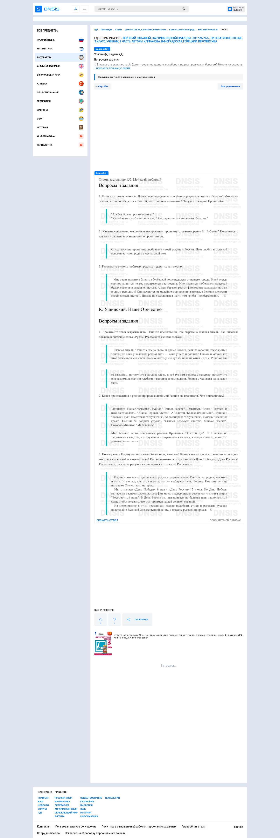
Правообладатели (194, 826)
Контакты (43, 826)
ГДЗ (40, 812)
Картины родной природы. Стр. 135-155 (180, 38)
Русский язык (60, 39)
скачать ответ (107, 520)
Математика (60, 48)
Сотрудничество (48, 833)
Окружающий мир (60, 74)
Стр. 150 (103, 86)
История (60, 127)
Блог (41, 801)
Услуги (42, 809)
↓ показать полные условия (112, 68)
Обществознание (60, 92)
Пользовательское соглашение (75, 826)
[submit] (184, 9)
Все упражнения (230, 86)
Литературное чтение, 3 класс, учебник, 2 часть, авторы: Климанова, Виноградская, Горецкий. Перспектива (168, 40)
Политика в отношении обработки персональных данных (139, 826)
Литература (60, 57)
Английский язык (60, 66)
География (60, 101)
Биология (60, 109)
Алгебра (60, 83)
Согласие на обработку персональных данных (95, 833)
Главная (43, 798)
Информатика (60, 136)
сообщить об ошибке (225, 520)
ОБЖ (60, 118)
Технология (60, 144)
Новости (43, 805)
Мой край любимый (137, 38)
